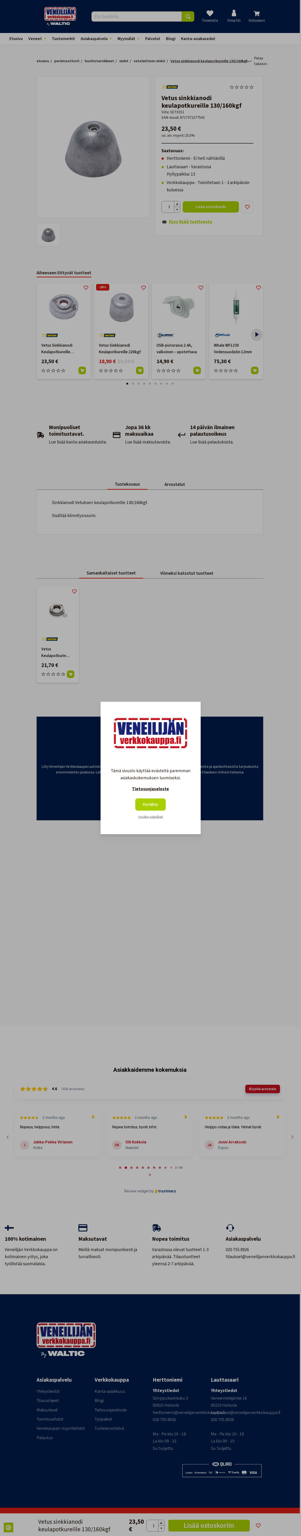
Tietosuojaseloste (150, 789)
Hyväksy (150, 804)
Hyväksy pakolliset (150, 816)
